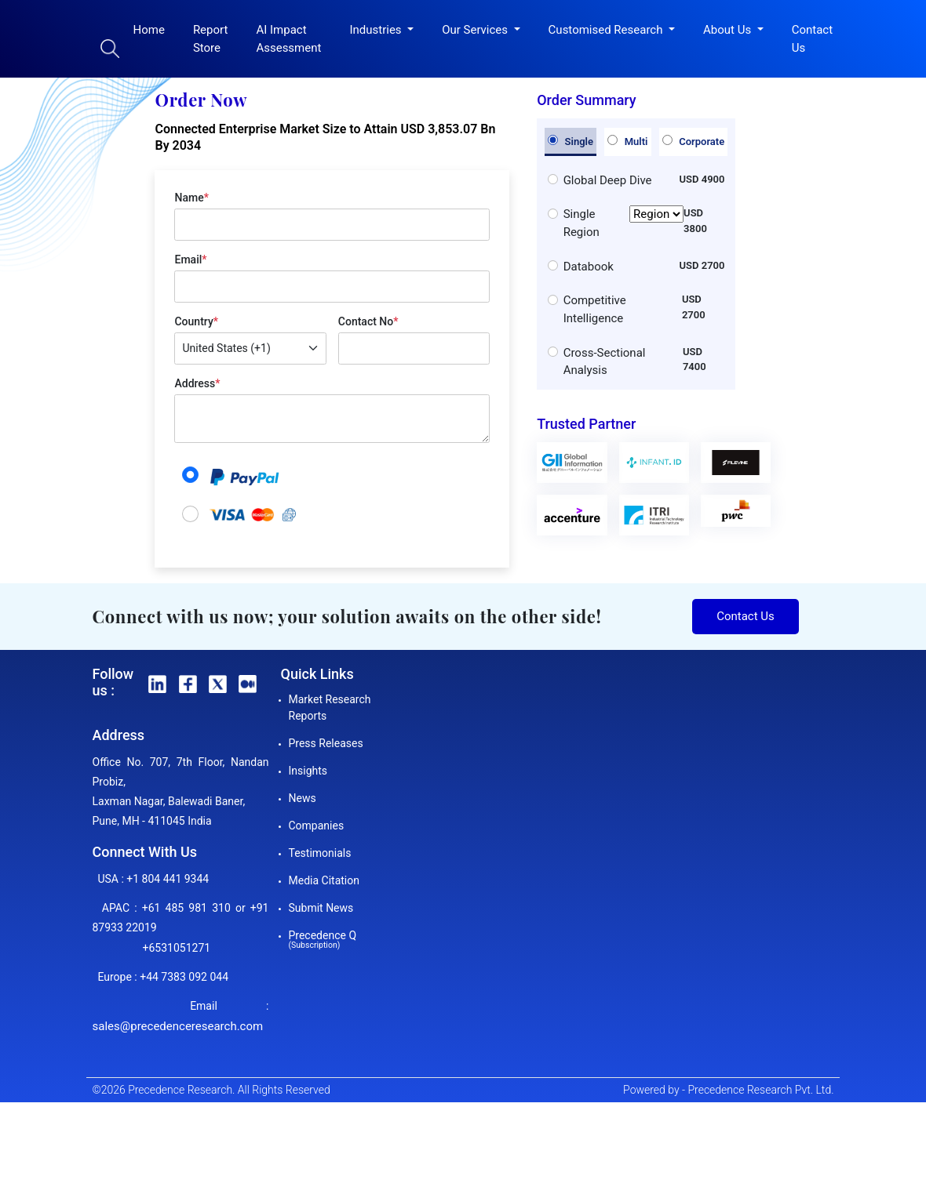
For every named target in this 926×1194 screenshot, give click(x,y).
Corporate (693, 141)
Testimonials (320, 853)
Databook (588, 266)
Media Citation (324, 880)
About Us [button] (728, 30)
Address (197, 383)
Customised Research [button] (607, 30)
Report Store (210, 39)
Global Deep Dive (607, 180)
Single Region (623, 223)
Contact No (368, 321)
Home (149, 30)
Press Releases (326, 743)
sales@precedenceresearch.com (178, 1026)
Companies (317, 825)
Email (190, 259)
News (302, 798)
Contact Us (812, 39)
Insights (308, 770)
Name (191, 197)
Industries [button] (376, 30)
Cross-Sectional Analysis (604, 362)
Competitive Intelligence (594, 309)
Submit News (321, 908)
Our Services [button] (476, 30)
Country (195, 321)
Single (570, 141)
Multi (627, 141)
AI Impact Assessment (288, 39)
